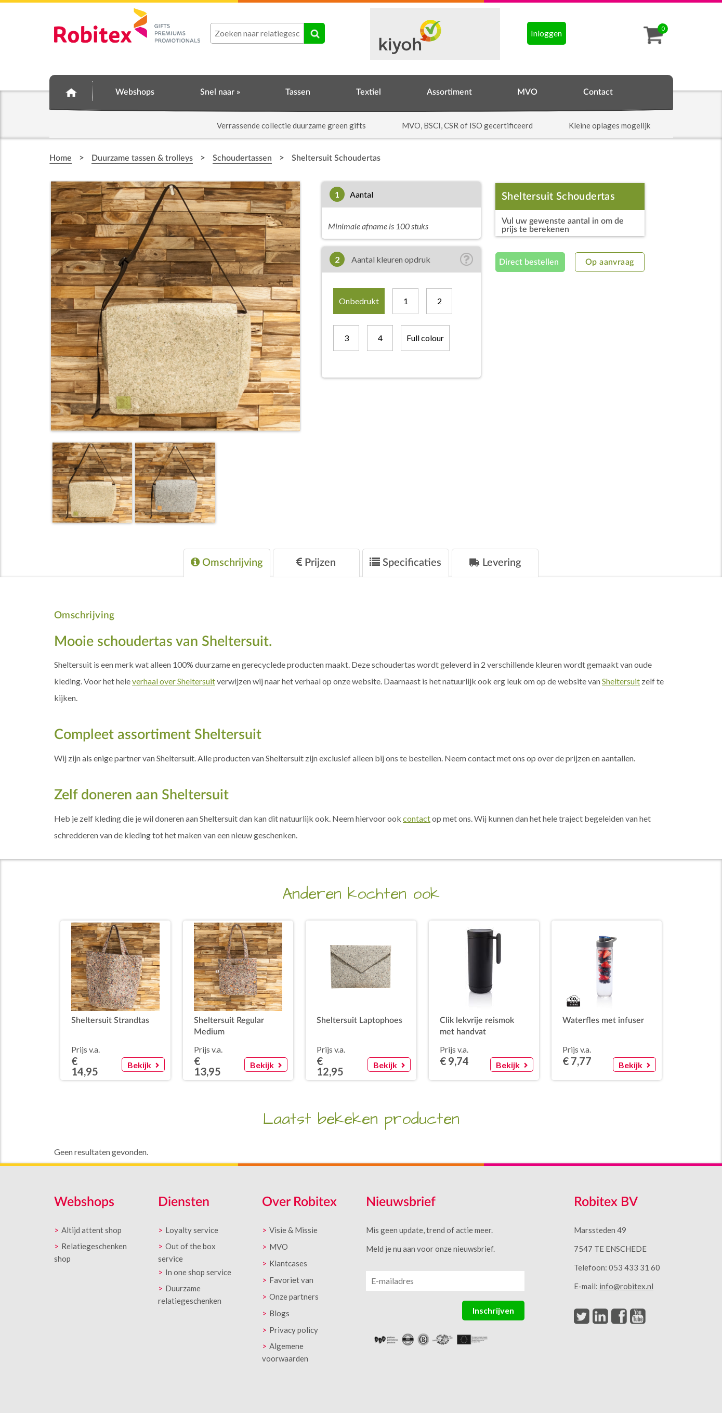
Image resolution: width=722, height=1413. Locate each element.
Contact (598, 92)
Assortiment (449, 92)
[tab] (226, 563)
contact (416, 818)
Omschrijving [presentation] (226, 562)
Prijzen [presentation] (316, 562)
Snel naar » (220, 92)
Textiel (368, 92)
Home (71, 90)
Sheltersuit (621, 681)
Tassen (297, 92)
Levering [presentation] (495, 562)
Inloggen (546, 33)
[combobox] (257, 33)
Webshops (134, 92)
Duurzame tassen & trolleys (142, 158)
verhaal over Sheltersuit (173, 681)
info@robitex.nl (626, 1286)
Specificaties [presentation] (405, 562)
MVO (527, 92)
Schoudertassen (242, 158)
